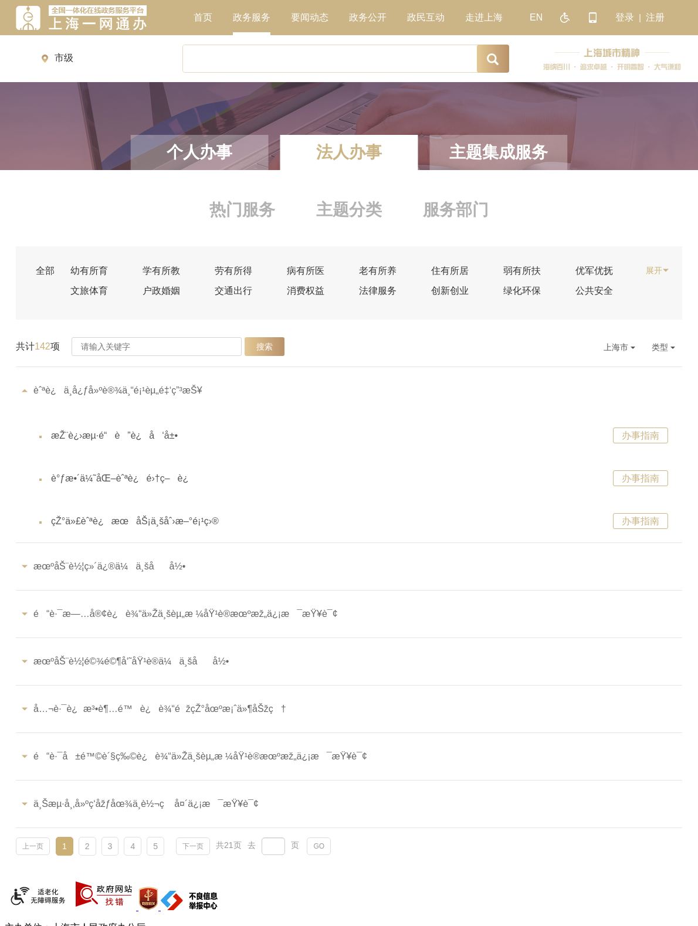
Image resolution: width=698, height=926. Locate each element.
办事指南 (640, 435)
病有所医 (305, 271)
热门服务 (242, 210)
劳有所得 (233, 271)
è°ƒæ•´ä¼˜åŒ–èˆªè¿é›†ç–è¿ (123, 478)
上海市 (619, 347)
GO (318, 846)
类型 (663, 347)
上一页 (32, 846)
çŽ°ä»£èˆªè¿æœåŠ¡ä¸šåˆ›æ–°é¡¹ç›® (135, 521)
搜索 (264, 346)
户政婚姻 (161, 291)
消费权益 (305, 291)
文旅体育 (89, 291)
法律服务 (378, 291)
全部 (45, 271)
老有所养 (378, 271)
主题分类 (349, 210)
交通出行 (233, 291)
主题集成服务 (498, 152)
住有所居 (450, 271)
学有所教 (161, 271)
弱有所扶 (522, 271)
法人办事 (349, 152)
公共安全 (594, 291)
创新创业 (450, 291)
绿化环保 (522, 291)
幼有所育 (89, 271)
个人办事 (199, 152)
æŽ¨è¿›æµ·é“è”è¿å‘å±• (114, 435)
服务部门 (456, 210)
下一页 (193, 846)
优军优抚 (594, 271)
